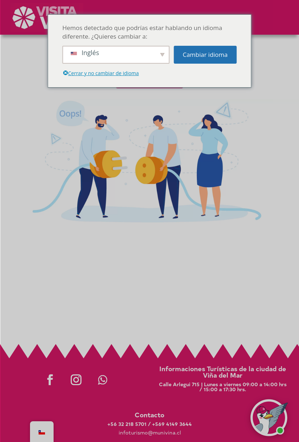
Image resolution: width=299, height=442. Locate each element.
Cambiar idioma (205, 54)
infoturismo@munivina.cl (150, 432)
